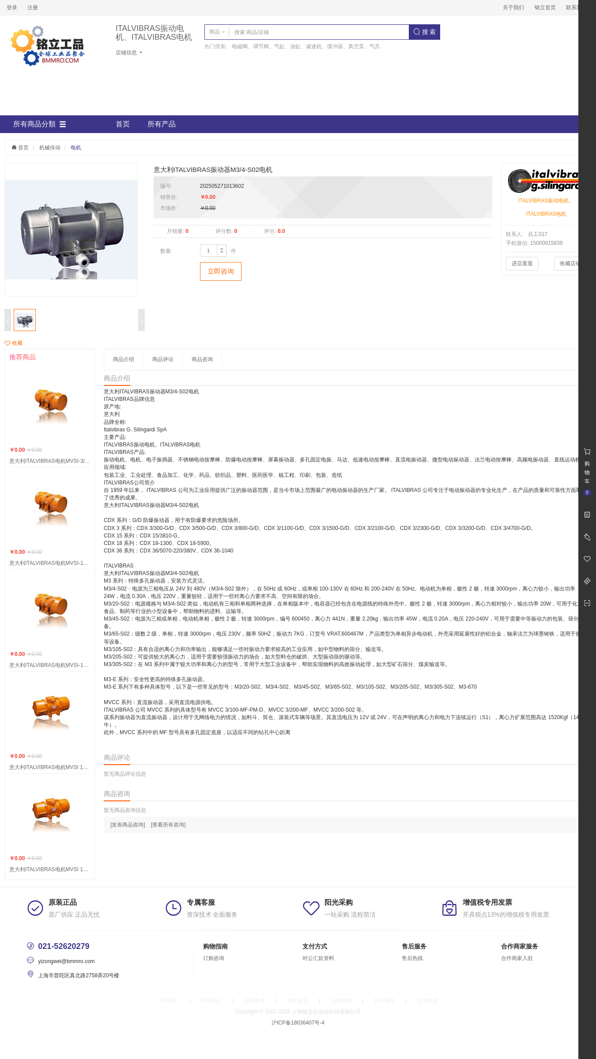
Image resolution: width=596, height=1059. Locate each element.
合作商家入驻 (517, 958)
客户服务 (384, 1001)
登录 (12, 7)
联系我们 (576, 7)
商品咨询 (202, 359)
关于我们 (513, 7)
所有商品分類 (39, 124)
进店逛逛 (522, 263)
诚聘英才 (254, 1001)
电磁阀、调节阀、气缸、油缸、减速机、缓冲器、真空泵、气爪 (306, 46)
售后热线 (412, 958)
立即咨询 (220, 271)
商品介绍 (123, 359)
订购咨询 (213, 958)
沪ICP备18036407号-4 (298, 1023)
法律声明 (341, 1001)
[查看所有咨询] (168, 825)
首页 (123, 124)
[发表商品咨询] (127, 825)
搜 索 (424, 31)
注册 (32, 7)
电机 (76, 148)
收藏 (13, 343)
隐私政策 (298, 1001)
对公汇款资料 (318, 958)
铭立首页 (545, 7)
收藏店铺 (570, 263)
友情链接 (427, 1001)
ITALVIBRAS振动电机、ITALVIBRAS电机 (154, 33)
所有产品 (161, 124)
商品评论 (163, 359)
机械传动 (49, 148)
